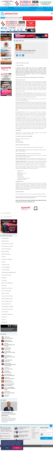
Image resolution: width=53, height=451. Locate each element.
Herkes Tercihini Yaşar (8, 371)
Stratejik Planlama (7, 374)
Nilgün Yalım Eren (7, 383)
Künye (25, 7)
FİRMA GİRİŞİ (40, 7)
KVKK (33, 433)
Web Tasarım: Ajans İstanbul (47, 448)
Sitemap (33, 440)
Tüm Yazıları (31, 52)
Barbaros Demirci (7, 342)
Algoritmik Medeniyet (8, 387)
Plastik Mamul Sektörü (8, 344)
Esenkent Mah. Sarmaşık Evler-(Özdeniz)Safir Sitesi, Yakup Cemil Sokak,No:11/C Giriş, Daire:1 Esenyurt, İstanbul (6, 431)
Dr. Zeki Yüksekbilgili (8, 362)
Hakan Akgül (6, 373)
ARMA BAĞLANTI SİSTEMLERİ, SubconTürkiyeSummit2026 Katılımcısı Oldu (23, 438)
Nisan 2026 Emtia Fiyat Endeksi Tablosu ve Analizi (10, 368)
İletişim (28, 7)
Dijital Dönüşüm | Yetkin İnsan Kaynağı (9, 392)
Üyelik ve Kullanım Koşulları (35, 436)
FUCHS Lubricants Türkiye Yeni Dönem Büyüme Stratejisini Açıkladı (24, 434)
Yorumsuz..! (6, 398)
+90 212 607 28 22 (5, 436)
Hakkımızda (21, 7)
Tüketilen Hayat (7, 351)
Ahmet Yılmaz (7, 339)
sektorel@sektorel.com (6, 438)
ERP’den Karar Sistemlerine (9, 381)
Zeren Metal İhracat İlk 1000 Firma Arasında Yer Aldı (24, 442)
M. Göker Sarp (7, 380)
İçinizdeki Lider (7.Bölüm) (9, 384)
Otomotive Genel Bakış (8, 340)
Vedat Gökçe (6, 397)
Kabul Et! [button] (17, 447)
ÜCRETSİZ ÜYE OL (40, 10)
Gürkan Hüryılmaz (7, 365)
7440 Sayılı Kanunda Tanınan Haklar (9, 360)
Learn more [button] (18, 444)
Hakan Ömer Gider (7, 376)
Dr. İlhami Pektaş (7, 353)
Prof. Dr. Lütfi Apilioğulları (9, 389)
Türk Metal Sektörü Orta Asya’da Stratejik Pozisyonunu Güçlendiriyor (8, 416)
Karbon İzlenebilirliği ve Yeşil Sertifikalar (9, 348)
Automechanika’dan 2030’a (9, 395)
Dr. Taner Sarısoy (7, 358)
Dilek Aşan (6, 346)
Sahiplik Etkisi (6, 363)
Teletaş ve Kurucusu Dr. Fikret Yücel (9, 356)
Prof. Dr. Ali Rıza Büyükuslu (9, 386)
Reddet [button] (7, 447)
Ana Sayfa (16, 7)
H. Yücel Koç (6, 370)
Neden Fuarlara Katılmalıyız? (9, 378)
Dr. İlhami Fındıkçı (7, 350)
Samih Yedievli (7, 394)
